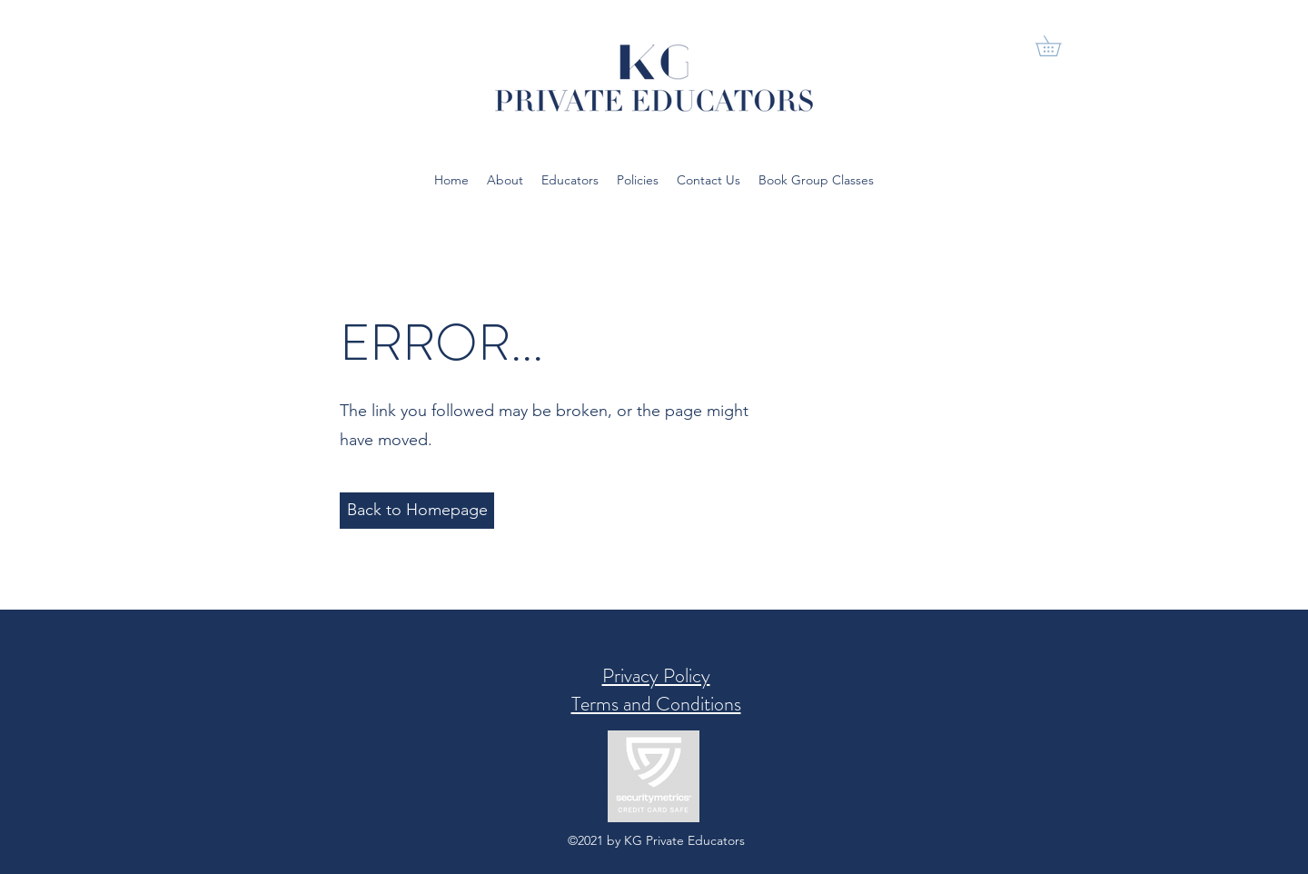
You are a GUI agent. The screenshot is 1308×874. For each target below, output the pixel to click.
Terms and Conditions (656, 704)
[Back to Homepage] (417, 510)
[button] (1058, 45)
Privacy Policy (656, 675)
